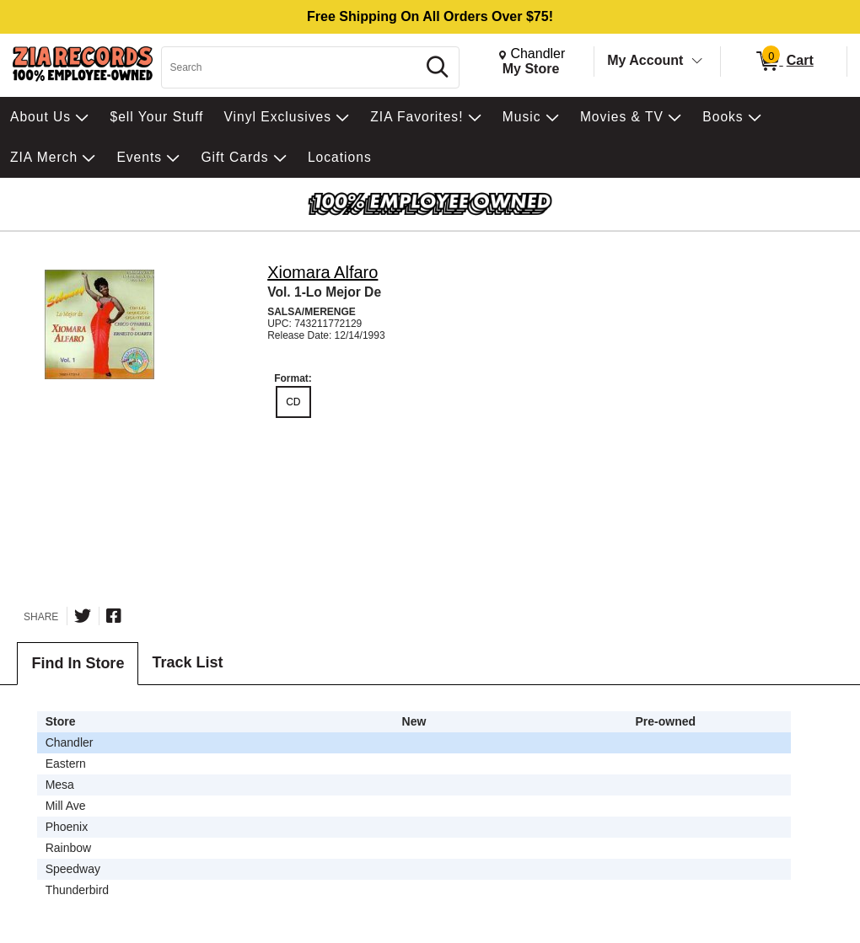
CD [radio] (293, 402)
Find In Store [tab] (77, 663)
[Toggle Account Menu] (697, 61)
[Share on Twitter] (82, 616)
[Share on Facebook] (113, 616)
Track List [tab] (187, 662)
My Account (645, 60)
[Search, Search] (292, 67)
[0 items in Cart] (783, 61)
